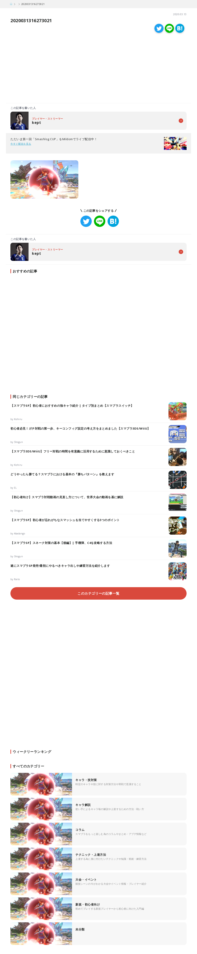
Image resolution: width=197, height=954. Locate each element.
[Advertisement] (52, 69)
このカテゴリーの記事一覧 (98, 593)
